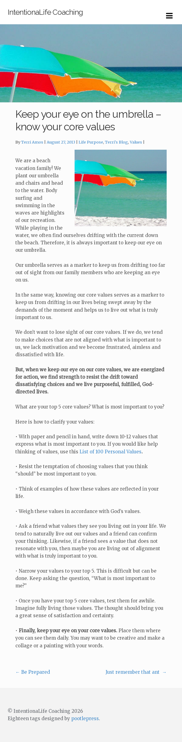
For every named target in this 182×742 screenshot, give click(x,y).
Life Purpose (91, 142)
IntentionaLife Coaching (45, 12)
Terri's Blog (116, 142)
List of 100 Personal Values (110, 452)
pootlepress (85, 718)
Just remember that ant (136, 672)
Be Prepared (32, 672)
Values (136, 142)
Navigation (169, 16)
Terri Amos (32, 142)
